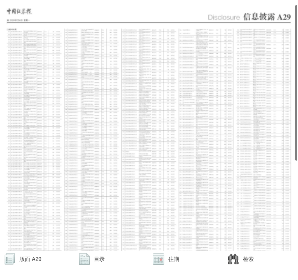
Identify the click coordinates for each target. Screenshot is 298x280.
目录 (99, 259)
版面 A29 (30, 259)
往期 (173, 259)
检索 (248, 259)
